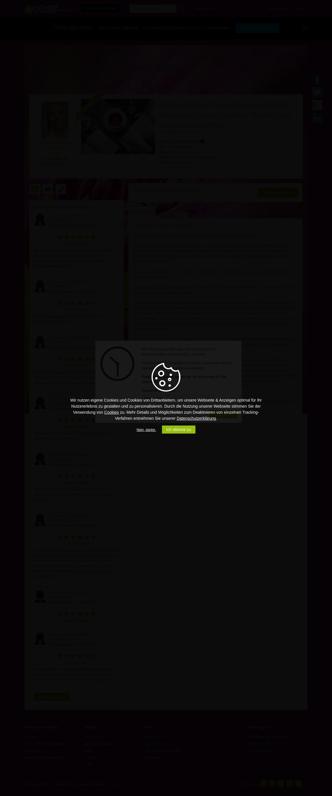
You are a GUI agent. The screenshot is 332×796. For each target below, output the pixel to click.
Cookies (111, 412)
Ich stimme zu (178, 429)
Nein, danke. (146, 430)
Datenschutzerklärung (196, 418)
